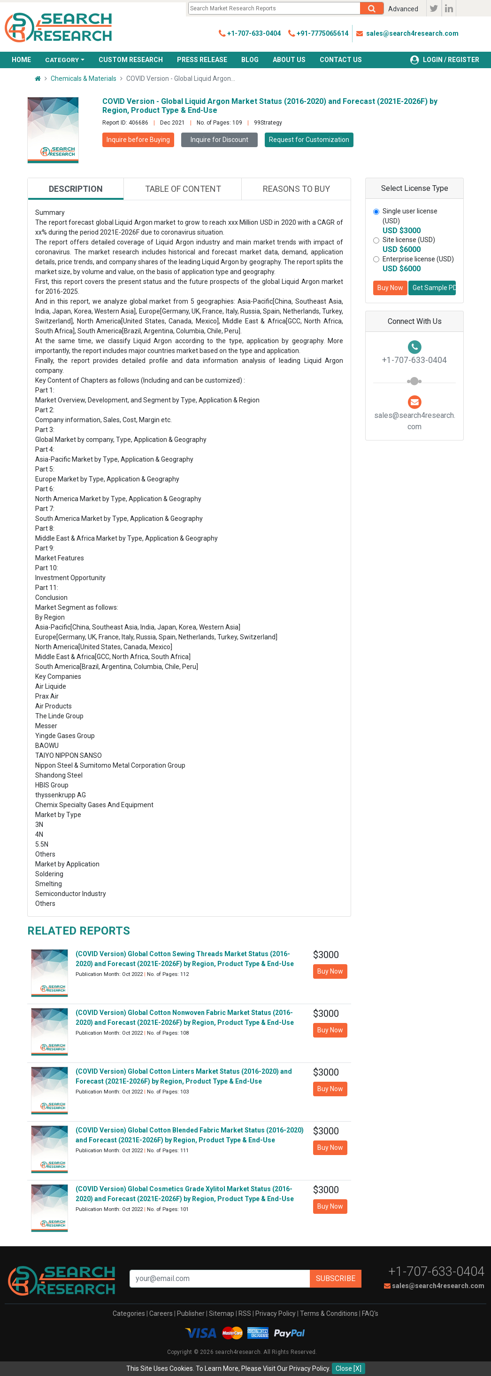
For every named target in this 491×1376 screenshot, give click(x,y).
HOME (21, 59)
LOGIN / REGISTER (444, 59)
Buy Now (390, 287)
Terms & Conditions (329, 1313)
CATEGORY (62, 59)
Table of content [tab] (183, 189)
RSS (244, 1313)
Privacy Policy (275, 1313)
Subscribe (335, 1278)
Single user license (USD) (410, 216)
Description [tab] (76, 189)
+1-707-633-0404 (436, 1271)
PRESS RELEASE (202, 59)
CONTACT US (341, 59)
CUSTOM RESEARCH (131, 59)
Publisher (191, 1313)
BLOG (250, 59)
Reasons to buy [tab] (296, 189)
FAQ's (370, 1313)
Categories (129, 1313)
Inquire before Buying (138, 139)
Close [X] (348, 1368)
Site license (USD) (409, 240)
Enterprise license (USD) (418, 259)
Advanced (403, 9)
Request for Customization (309, 139)
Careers (161, 1313)
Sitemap (221, 1313)
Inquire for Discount (219, 139)
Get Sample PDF (434, 287)
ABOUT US (289, 59)
